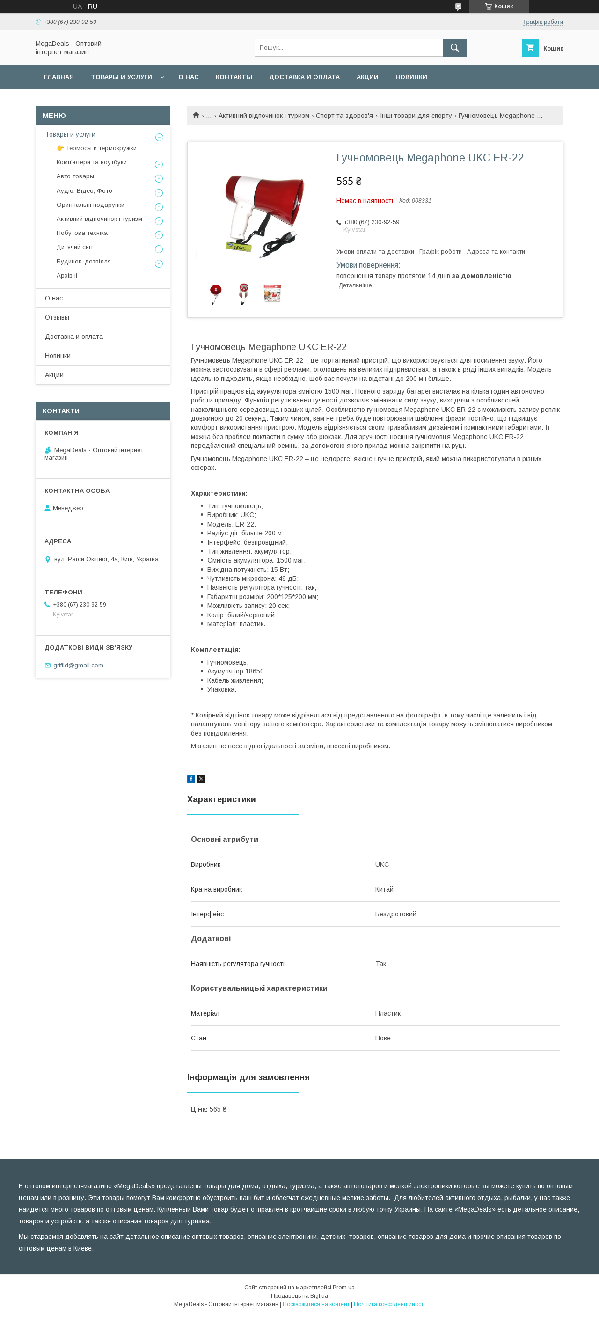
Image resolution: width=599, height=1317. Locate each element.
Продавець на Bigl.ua (299, 1296)
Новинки (411, 76)
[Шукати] (455, 48)
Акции (368, 76)
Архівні (67, 275)
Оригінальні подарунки (90, 204)
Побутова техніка (82, 232)
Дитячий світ (75, 246)
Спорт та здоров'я (344, 115)
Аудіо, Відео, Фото (84, 190)
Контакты (234, 76)
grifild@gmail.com (78, 665)
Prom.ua (344, 1287)
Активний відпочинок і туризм (264, 115)
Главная (59, 76)
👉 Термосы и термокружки (97, 148)
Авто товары (75, 176)
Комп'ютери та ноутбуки (92, 162)
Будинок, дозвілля (84, 261)
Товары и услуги (121, 76)
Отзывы (57, 317)
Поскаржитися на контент (316, 1304)
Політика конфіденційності (389, 1304)
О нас (188, 76)
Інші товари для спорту (416, 115)
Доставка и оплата (304, 76)
